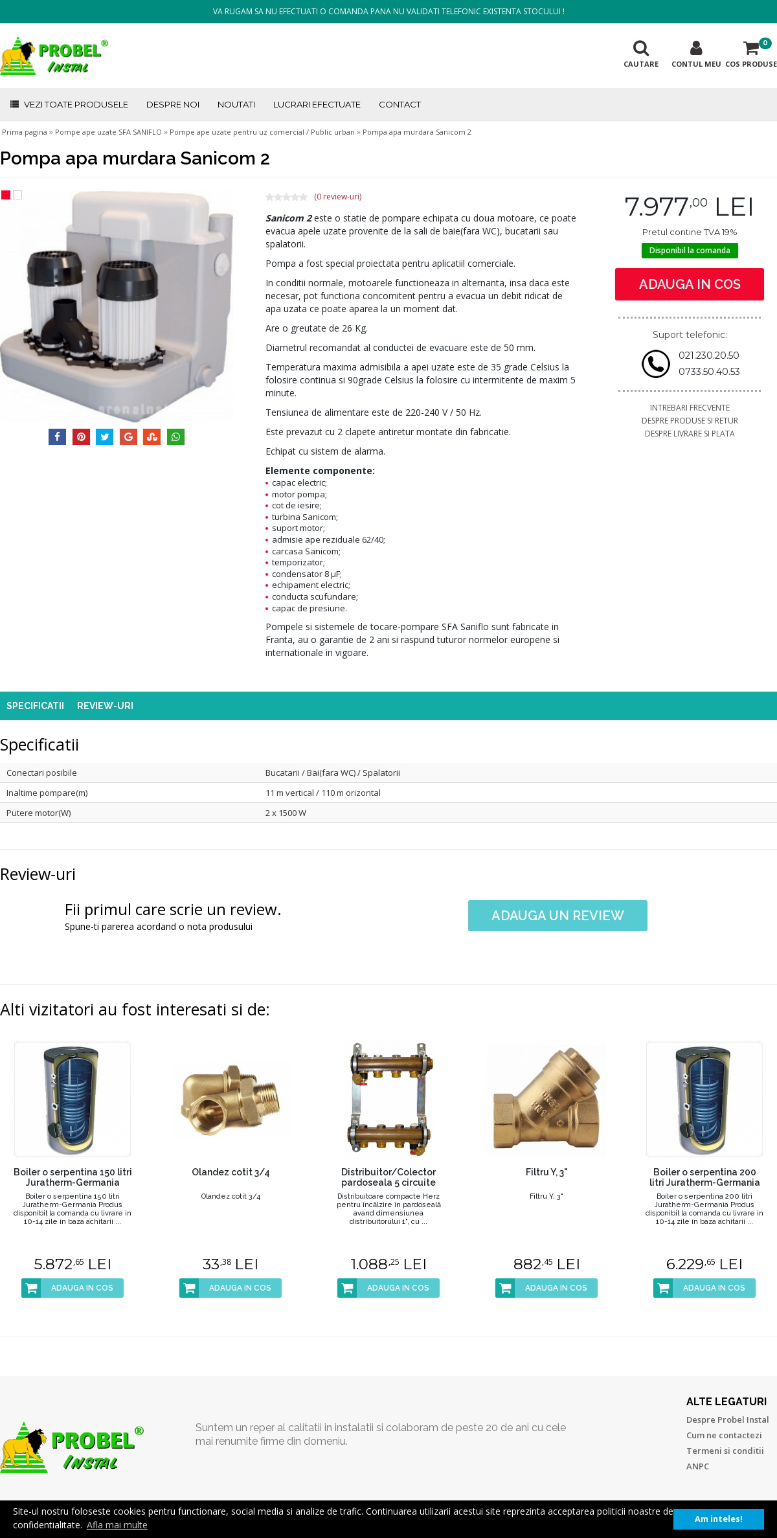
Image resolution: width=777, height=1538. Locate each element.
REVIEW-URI (105, 706)
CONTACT (400, 104)
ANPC (697, 1466)
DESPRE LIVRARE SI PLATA (690, 433)
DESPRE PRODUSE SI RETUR (690, 420)
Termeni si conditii (725, 1450)
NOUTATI (236, 104)
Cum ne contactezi (724, 1435)
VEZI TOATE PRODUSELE (68, 104)
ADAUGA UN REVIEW (557, 915)
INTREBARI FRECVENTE (690, 407)
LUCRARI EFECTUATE (317, 104)
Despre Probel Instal (727, 1419)
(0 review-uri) (337, 196)
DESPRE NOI (172, 104)
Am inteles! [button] (719, 1518)
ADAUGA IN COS (690, 284)
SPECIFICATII (35, 706)
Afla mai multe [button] (117, 1525)
